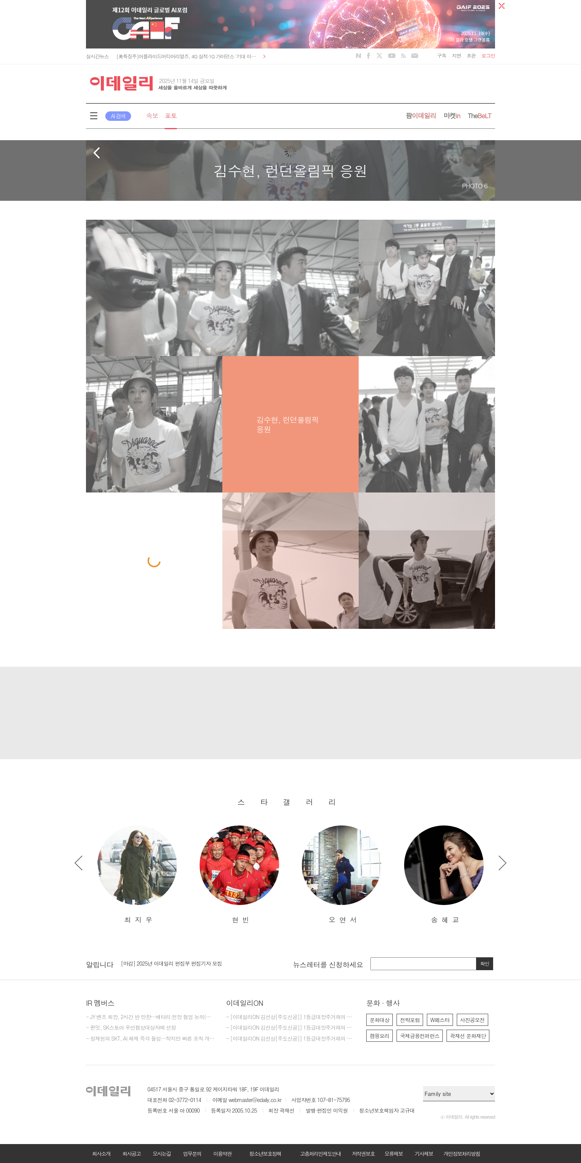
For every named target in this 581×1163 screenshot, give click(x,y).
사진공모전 (472, 1020)
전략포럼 (410, 1020)
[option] (137, 874)
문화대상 (379, 1020)
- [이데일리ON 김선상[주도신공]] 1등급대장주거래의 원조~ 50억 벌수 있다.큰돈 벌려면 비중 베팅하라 (290, 1038)
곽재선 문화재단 (468, 1036)
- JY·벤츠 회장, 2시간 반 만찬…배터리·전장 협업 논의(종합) (150, 1017)
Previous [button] (78, 863)
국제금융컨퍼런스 (419, 1036)
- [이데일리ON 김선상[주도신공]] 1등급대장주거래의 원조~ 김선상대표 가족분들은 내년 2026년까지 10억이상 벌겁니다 (290, 1027)
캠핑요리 (379, 1036)
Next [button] (502, 863)
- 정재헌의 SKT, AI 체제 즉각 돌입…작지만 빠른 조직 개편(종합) (150, 1038)
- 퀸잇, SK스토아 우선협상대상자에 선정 (131, 1027)
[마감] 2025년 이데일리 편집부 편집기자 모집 (171, 963)
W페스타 (440, 1020)
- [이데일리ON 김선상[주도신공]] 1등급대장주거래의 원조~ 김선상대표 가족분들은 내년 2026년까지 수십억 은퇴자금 (290, 1017)
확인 (484, 963)
